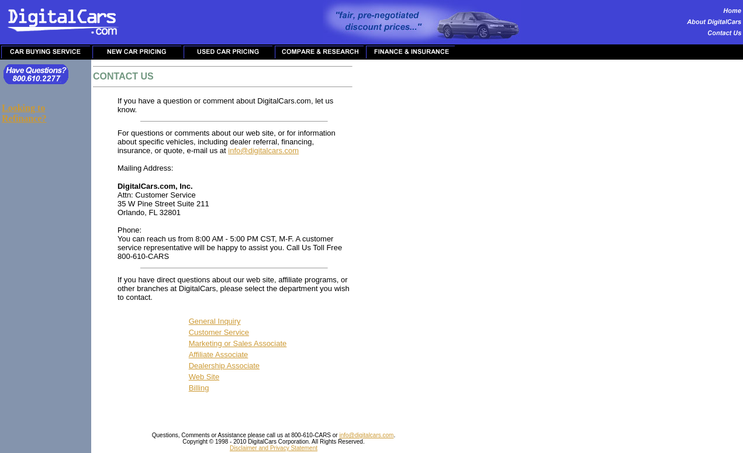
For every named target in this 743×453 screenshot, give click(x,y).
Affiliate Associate (218, 354)
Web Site (204, 376)
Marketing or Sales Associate (238, 343)
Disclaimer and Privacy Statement (273, 448)
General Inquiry (215, 321)
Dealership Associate (224, 365)
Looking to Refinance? (24, 113)
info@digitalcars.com (263, 150)
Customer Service (219, 332)
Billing (199, 387)
